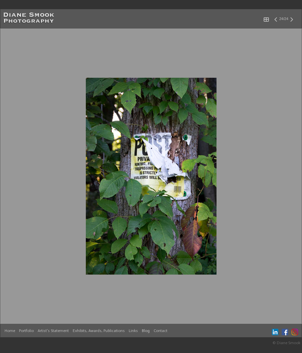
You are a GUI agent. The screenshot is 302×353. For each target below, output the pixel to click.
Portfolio (26, 330)
